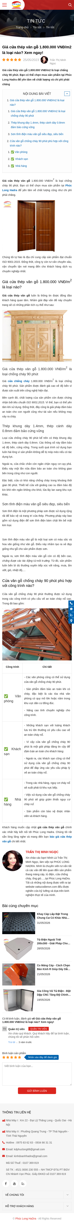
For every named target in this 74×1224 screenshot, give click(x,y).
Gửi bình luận (37, 1090)
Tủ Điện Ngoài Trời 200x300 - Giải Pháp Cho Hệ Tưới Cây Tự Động (52, 941)
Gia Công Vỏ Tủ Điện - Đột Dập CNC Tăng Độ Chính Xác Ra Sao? (54, 993)
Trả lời (11, 1042)
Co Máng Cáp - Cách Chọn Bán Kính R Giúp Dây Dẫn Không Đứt (53, 967)
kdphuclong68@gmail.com (29, 1149)
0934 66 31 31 (44, 1142)
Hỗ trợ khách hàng (19, 1206)
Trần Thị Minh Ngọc (42, 852)
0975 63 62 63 (24, 1142)
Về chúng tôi (14, 1194)
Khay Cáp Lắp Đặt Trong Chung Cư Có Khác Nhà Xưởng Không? (52, 916)
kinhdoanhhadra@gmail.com (30, 1156)
